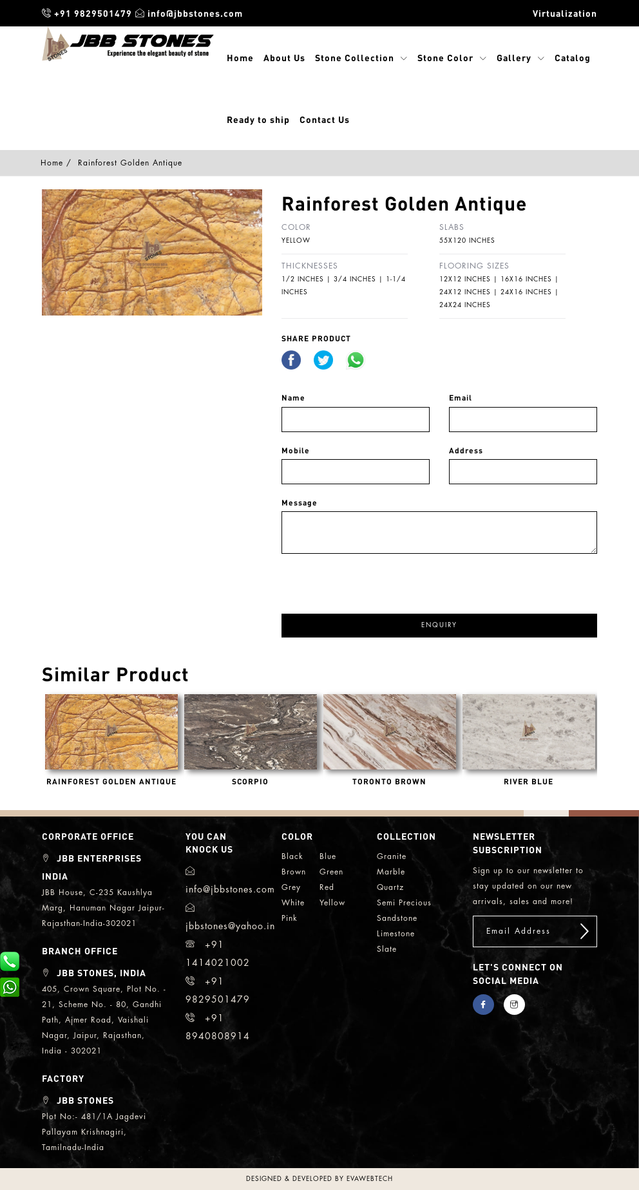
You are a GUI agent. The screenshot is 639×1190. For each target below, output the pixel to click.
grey (291, 887)
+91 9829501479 (87, 13)
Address (466, 450)
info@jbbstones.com (189, 13)
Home (240, 57)
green (331, 872)
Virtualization (565, 13)
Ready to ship (258, 119)
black (292, 856)
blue (328, 856)
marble (391, 872)
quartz (390, 887)
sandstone (397, 918)
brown (293, 872)
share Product (316, 338)
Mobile (295, 450)
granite (391, 856)
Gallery (514, 57)
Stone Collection (354, 57)
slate (387, 949)
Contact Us (325, 119)
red (327, 887)
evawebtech (370, 1179)
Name (293, 397)
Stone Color (445, 57)
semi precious (404, 903)
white (293, 903)
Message (299, 502)
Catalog (573, 57)
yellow (332, 903)
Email (460, 397)
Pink (289, 918)
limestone (396, 934)
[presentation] (379, 579)
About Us (284, 57)
